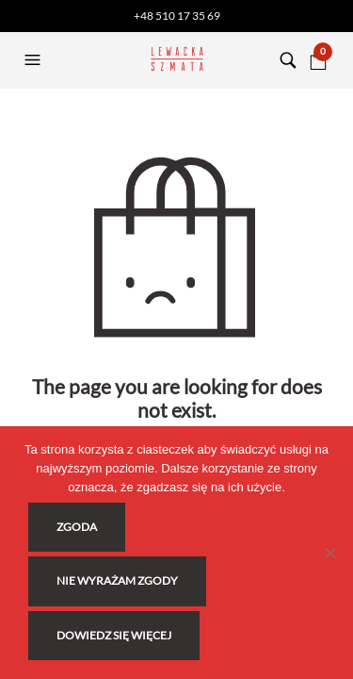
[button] (35, 60)
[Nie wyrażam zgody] (329, 552)
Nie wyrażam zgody (117, 580)
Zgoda (76, 527)
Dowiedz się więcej (113, 635)
